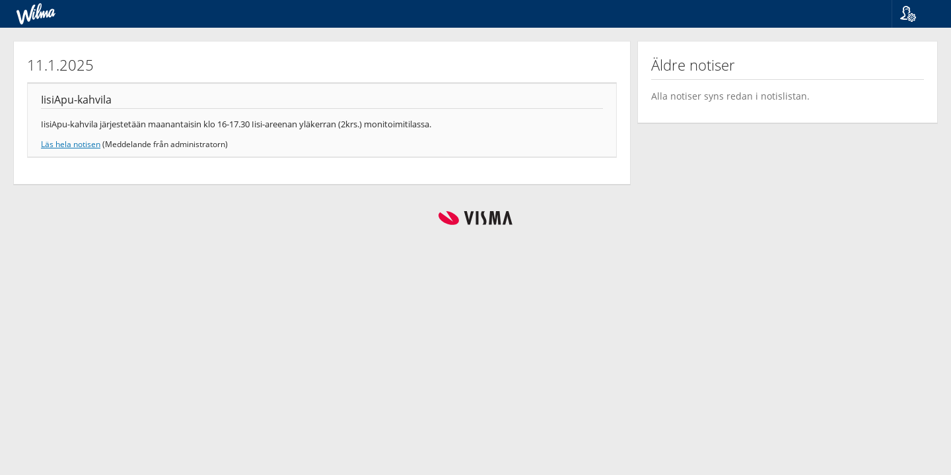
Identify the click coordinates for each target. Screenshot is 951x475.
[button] (916, 14)
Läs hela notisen (70, 144)
